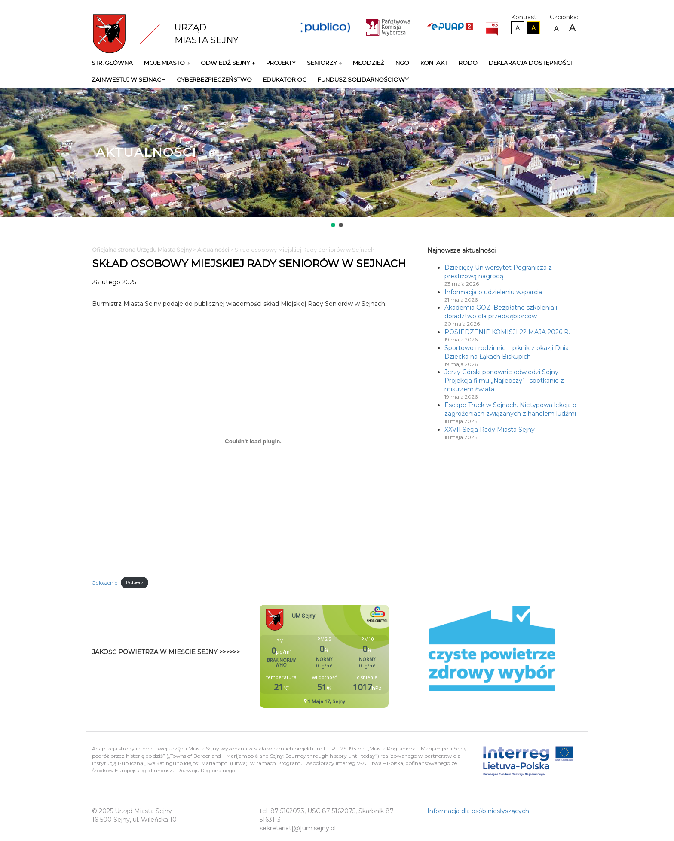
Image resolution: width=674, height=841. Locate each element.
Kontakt (433, 62)
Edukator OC (284, 79)
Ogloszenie (104, 582)
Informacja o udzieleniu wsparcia (493, 292)
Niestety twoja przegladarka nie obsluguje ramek (346, 656)
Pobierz (135, 582)
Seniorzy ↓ (324, 62)
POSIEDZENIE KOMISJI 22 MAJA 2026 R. (507, 332)
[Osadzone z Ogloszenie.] (253, 441)
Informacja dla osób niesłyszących (478, 811)
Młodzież (368, 62)
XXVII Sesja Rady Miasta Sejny (489, 429)
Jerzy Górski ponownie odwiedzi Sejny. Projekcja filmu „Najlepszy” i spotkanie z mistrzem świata (504, 380)
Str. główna (112, 62)
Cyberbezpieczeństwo (214, 79)
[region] (337, 158)
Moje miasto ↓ (167, 62)
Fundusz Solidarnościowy (363, 79)
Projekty (281, 62)
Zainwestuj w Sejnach (128, 79)
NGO (402, 62)
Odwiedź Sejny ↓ (228, 62)
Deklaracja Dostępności (530, 62)
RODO (468, 62)
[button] (333, 225)
